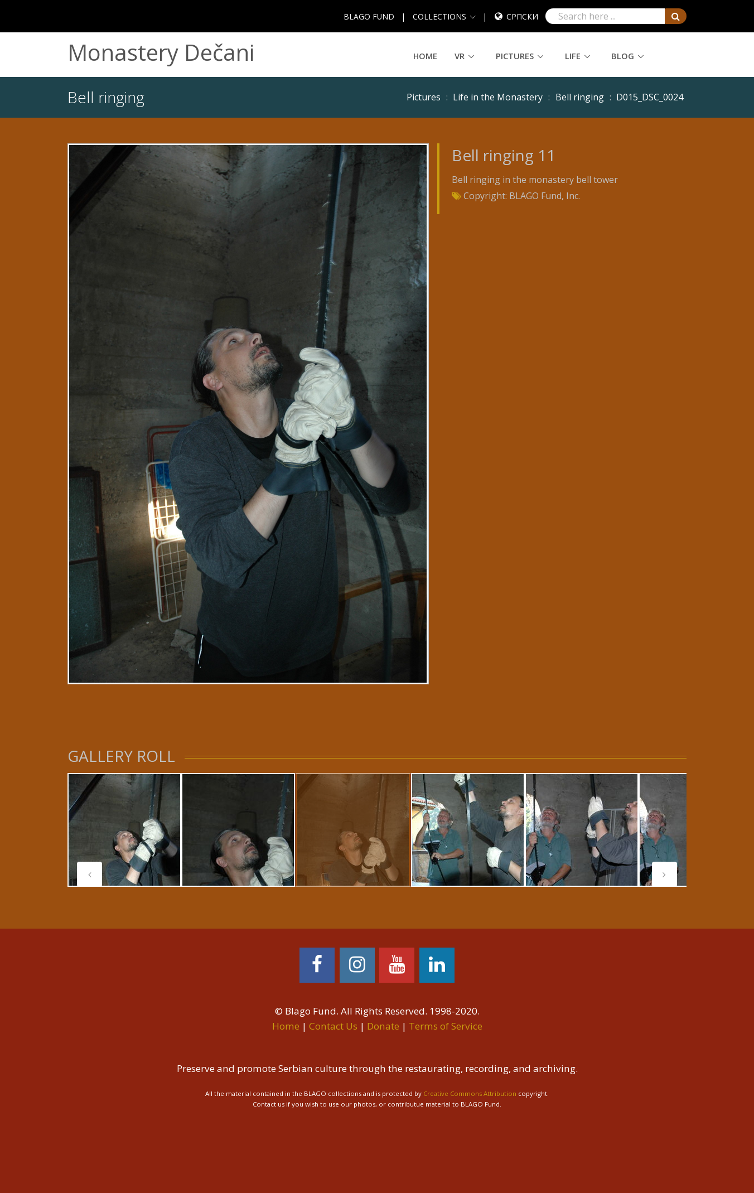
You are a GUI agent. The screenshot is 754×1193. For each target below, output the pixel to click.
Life (573, 55)
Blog (622, 55)
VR (460, 55)
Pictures (515, 55)
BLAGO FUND (369, 16)
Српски (522, 16)
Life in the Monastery (498, 97)
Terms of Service (445, 1026)
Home (425, 55)
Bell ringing (579, 97)
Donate (383, 1026)
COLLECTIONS (439, 16)
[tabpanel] (124, 830)
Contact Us (333, 1026)
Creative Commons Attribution (469, 1093)
